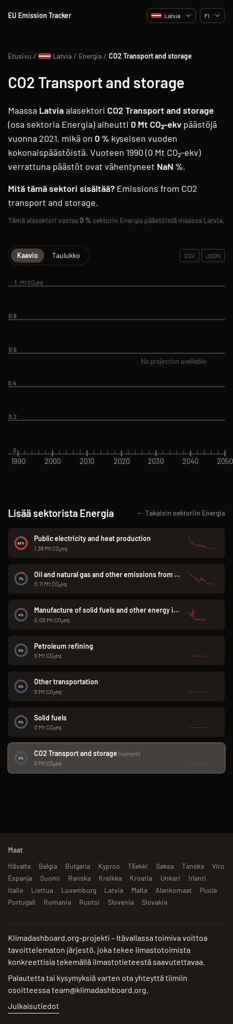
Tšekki (138, 866)
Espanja (20, 878)
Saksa (165, 866)
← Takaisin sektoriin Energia (181, 512)
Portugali (22, 902)
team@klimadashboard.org (99, 989)
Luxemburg (78, 890)
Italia (15, 890)
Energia (90, 56)
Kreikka (110, 878)
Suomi (50, 878)
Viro (218, 866)
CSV (189, 255)
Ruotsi (89, 902)
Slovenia (121, 902)
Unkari (170, 878)
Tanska (193, 866)
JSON (213, 255)
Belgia (48, 866)
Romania (57, 902)
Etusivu (20, 56)
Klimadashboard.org (43, 937)
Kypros (109, 866)
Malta (139, 890)
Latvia (171, 15)
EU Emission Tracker (39, 15)
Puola (208, 890)
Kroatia (141, 878)
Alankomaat (173, 890)
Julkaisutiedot (33, 1005)
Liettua (42, 890)
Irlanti (197, 878)
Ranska (79, 878)
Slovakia (154, 902)
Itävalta (19, 866)
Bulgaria (77, 866)
